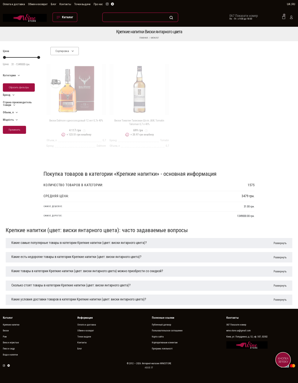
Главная (143, 38)
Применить (14, 129)
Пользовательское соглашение (167, 330)
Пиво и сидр (9, 348)
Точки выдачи (82, 4)
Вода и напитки (10, 354)
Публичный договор (161, 324)
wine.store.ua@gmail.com (238, 330)
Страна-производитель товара (17, 103)
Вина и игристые (11, 342)
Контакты (65, 4)
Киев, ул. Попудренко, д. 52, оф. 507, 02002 (247, 336)
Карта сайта (158, 336)
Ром (5, 336)
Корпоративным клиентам (165, 342)
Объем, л (8, 112)
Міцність (8, 119)
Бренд (6, 95)
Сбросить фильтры (19, 87)
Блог (53, 4)
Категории (9, 75)
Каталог (155, 38)
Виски (6, 330)
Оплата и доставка (14, 4)
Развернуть (280, 243)
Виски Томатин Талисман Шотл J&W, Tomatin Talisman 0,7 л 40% (139, 122)
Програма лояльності (162, 348)
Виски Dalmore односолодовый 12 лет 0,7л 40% (76, 120)
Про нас (98, 4)
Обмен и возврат (38, 4)
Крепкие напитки (11, 324)
